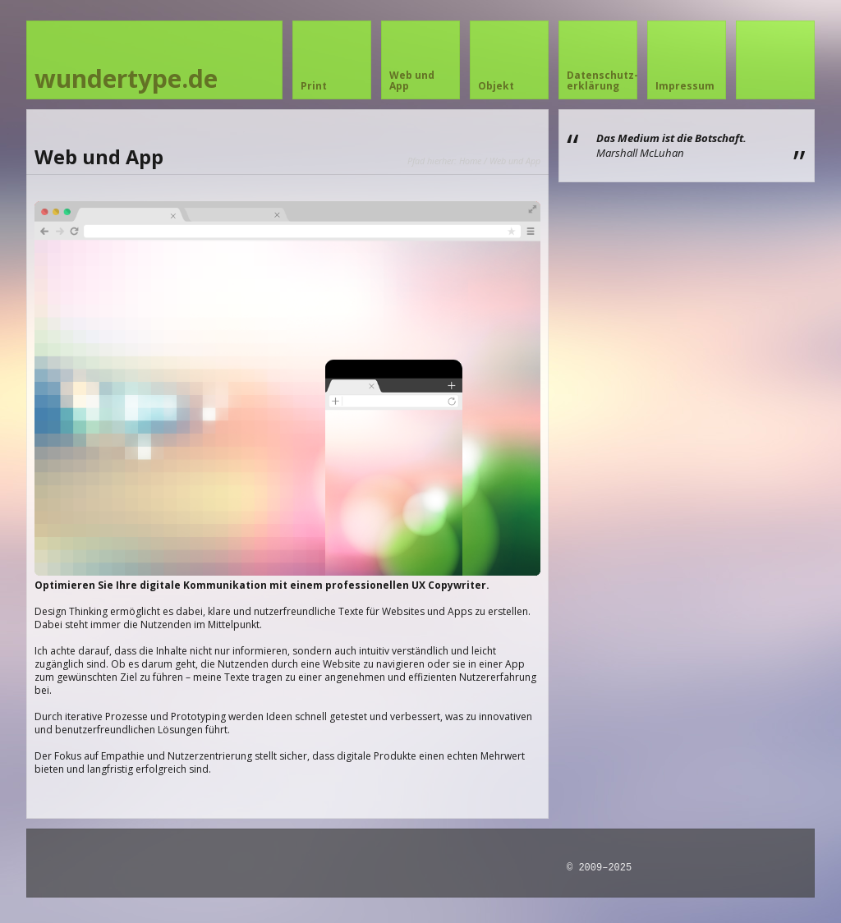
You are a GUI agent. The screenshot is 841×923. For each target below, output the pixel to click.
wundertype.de (126, 78)
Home (470, 160)
